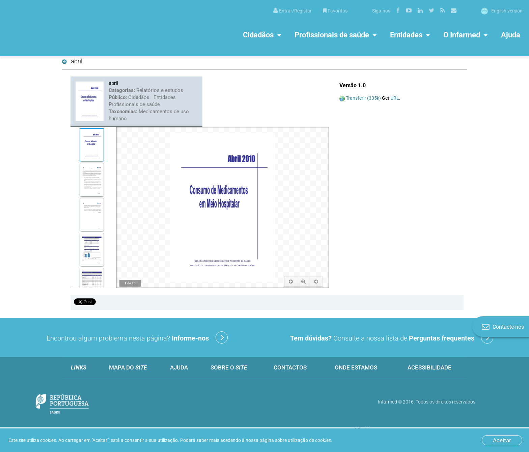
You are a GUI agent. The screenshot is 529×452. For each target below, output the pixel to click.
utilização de (309, 440)
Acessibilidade (429, 367)
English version (502, 10)
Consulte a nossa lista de (391, 337)
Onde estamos (356, 367)
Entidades (406, 34)
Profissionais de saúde (332, 34)
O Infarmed (461, 34)
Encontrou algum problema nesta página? (137, 337)
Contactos (290, 367)
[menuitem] (292, 10)
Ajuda (510, 34)
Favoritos (335, 10)
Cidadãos (258, 34)
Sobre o (229, 367)
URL (394, 98)
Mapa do (128, 367)
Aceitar (502, 440)
